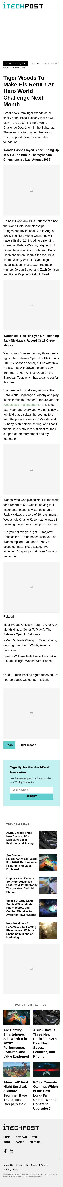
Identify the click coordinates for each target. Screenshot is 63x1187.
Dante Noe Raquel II (16, 64)
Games (19, 1142)
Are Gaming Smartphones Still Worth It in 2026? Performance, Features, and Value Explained (22, 862)
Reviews (21, 1137)
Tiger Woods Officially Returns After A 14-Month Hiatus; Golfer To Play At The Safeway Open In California (31, 629)
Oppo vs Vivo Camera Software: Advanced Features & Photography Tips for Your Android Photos (22, 885)
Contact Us (22, 1165)
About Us (8, 1165)
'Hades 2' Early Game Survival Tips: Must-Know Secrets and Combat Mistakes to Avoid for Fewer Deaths (21, 907)
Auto (6, 1142)
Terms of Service (39, 1165)
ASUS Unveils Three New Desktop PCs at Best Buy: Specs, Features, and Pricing (45, 1043)
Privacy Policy (10, 1169)
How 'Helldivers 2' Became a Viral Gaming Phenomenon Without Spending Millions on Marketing (21, 930)
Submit (31, 796)
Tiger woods (27, 745)
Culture (35, 64)
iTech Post (21, 675)
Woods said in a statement (21, 404)
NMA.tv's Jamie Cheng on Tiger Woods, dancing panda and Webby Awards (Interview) (30, 645)
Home (6, 1137)
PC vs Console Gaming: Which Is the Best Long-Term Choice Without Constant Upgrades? (45, 1095)
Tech (35, 1137)
